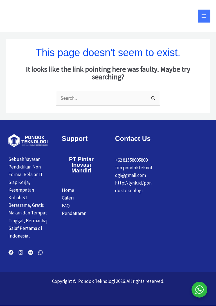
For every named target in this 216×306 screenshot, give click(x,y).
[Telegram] (30, 252)
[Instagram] (20, 252)
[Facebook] (11, 252)
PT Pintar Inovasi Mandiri (81, 165)
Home (68, 190)
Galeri (68, 198)
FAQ (66, 206)
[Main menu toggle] (204, 16)
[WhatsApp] (40, 252)
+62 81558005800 (131, 160)
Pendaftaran (74, 213)
